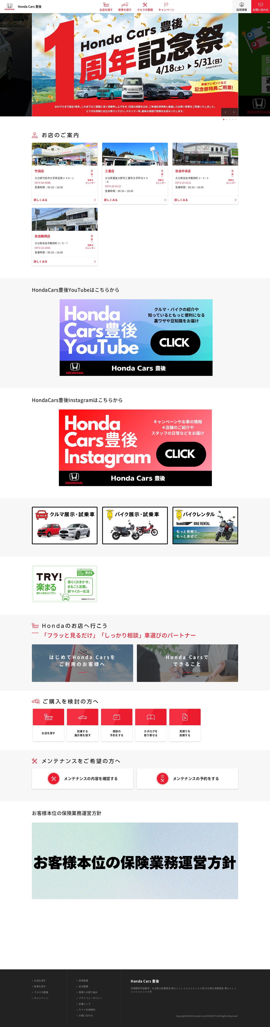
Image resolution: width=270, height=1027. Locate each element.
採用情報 (241, 9)
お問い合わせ (260, 9)
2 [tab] (226, 119)
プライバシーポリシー (90, 998)
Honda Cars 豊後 (33, 6)
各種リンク (85, 1004)
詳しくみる (41, 226)
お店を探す (109, 9)
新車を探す (128, 9)
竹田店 (40, 197)
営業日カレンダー (90, 199)
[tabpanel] (135, 64)
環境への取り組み (88, 992)
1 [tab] (223, 119)
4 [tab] (232, 119)
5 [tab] (235, 119)
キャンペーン (169, 9)
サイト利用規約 (87, 1010)
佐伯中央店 (184, 197)
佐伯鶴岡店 (43, 288)
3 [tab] (229, 119)
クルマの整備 (148, 9)
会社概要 (83, 986)
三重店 (110, 197)
